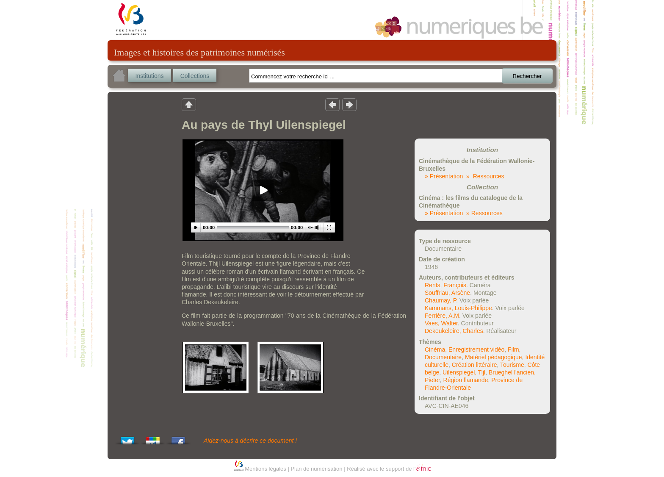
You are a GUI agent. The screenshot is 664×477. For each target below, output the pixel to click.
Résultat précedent (332, 104)
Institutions (150, 75)
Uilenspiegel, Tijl (464, 372)
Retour (189, 104)
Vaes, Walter (441, 323)
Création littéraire (474, 364)
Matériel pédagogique (493, 357)
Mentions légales (265, 469)
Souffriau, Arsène (447, 292)
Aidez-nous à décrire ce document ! (250, 440)
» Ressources (485, 176)
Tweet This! (127, 438)
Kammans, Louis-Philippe (458, 308)
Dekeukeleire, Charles (454, 330)
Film (513, 349)
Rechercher (527, 76)
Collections (194, 75)
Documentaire (443, 357)
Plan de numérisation (316, 469)
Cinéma (435, 349)
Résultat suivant (349, 104)
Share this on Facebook (178, 438)
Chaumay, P (440, 300)
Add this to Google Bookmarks (153, 438)
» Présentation (444, 176)
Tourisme (512, 364)
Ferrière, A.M (442, 315)
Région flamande (465, 380)
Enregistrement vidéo (476, 349)
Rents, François (445, 285)
